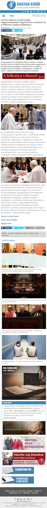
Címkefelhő (7, 403)
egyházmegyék (9, 418)
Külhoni (30, 491)
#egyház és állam (21, 233)
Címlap (7, 491)
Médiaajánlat (16, 506)
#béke (4, 233)
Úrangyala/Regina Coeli (11, 406)
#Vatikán (5, 235)
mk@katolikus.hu (16, 504)
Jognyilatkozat (24, 506)
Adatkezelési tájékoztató (35, 506)
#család (10, 233)
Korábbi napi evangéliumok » (37, 398)
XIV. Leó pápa (16, 410)
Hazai (13, 491)
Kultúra (35, 493)
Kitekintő (5, 28)
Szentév (41, 406)
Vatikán (27, 406)
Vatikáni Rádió (13, 216)
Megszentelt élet (15, 493)
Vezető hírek (8, 240)
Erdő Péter (14, 413)
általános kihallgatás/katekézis (22, 408)
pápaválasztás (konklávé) (26, 413)
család (34, 410)
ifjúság (22, 406)
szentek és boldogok (26, 415)
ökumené (7, 408)
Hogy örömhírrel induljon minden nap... (13, 371)
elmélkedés (34, 406)
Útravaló (27, 411)
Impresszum (9, 506)
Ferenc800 (15, 415)
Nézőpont (26, 493)
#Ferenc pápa (33, 233)
